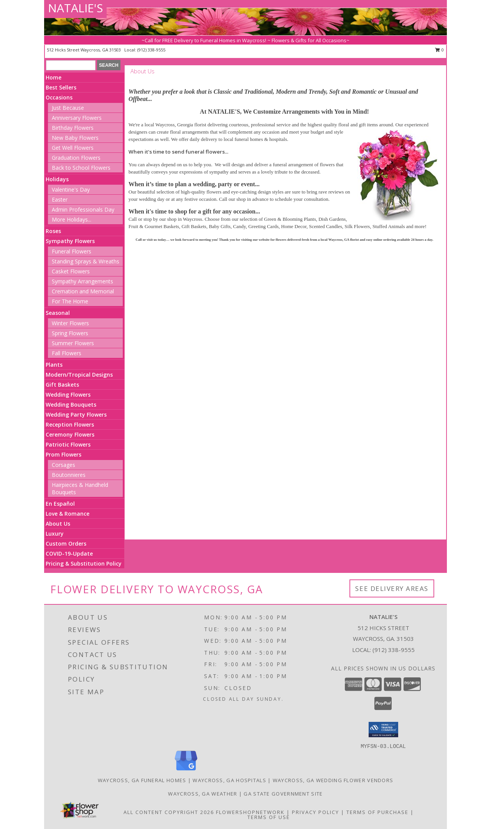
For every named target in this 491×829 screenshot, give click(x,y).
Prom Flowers (63, 454)
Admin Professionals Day (83, 209)
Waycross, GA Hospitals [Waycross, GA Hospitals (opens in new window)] (229, 780)
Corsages (63, 464)
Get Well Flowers (73, 147)
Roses (53, 231)
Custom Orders (66, 543)
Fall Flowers (66, 353)
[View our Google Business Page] (186, 770)
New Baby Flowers (75, 137)
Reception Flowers (70, 424)
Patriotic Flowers (68, 444)
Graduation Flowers (76, 157)
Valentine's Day (71, 189)
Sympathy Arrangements (82, 281)
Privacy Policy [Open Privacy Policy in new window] (315, 812)
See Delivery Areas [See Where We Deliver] (391, 588)
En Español (60, 503)
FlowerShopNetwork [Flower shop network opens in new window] (250, 812)
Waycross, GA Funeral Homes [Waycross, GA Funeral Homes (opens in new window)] (142, 780)
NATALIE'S (75, 8)
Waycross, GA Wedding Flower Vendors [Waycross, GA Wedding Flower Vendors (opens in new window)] (333, 780)
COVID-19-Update (69, 553)
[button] (383, 729)
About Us (58, 523)
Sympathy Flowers (70, 241)
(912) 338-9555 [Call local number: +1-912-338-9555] (151, 50)
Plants (54, 364)
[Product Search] (71, 65)
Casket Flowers (71, 271)
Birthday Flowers (73, 127)
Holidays (57, 179)
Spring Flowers (70, 333)
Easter (60, 199)
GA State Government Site (283, 793)
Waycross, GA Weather (202, 793)
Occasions (59, 97)
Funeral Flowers (71, 251)
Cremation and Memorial (83, 291)
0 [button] (439, 50)
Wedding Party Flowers (76, 414)
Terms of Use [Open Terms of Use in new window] (268, 817)
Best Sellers (61, 87)
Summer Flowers (73, 343)
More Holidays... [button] (71, 219)
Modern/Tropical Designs (79, 374)
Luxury (55, 533)
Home (53, 77)
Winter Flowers (70, 323)
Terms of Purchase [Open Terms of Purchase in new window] (377, 812)
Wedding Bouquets (71, 404)
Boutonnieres (69, 474)
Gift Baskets (62, 384)
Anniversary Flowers (77, 117)
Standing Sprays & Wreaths (85, 261)
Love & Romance (67, 513)
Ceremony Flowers (70, 434)
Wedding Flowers (68, 394)
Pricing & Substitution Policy (84, 563)
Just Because (68, 107)
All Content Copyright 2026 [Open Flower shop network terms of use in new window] (169, 812)
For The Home (70, 301)
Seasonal (58, 312)
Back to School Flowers (81, 167)
